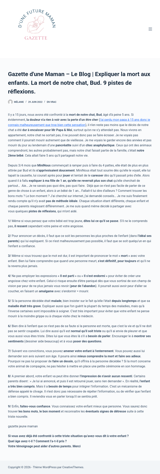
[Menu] (150, 29)
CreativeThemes (72, 467)
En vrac (51, 102)
